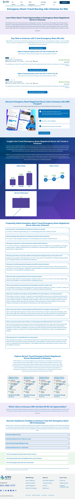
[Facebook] (1, 490)
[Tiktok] (11, 490)
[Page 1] (36, 399)
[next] (68, 385)
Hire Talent (22, 3)
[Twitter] (3, 490)
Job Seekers (13, 3)
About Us (54, 3)
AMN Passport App (33, 42)
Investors (45, 485)
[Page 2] (37, 399)
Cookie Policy (44, 495)
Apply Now (64, 2)
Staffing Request (64, 483)
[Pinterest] (8, 490)
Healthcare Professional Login (64, 486)
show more (67, 65)
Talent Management (32, 3)
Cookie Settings (51, 495)
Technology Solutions (43, 3)
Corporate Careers (47, 483)
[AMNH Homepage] (6, 2)
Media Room (46, 488)
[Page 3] (38, 399)
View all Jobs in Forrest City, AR (37, 92)
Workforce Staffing (30, 483)
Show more (37, 413)
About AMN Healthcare (48, 480)
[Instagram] (16, 490)
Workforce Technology (31, 488)
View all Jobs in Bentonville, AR (37, 70)
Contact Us (62, 480)
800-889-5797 (8, 485)
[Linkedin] (6, 490)
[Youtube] (13, 490)
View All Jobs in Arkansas (37, 48)
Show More (37, 30)
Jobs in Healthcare (30, 480)
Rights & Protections (36, 495)
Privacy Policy (28, 495)
